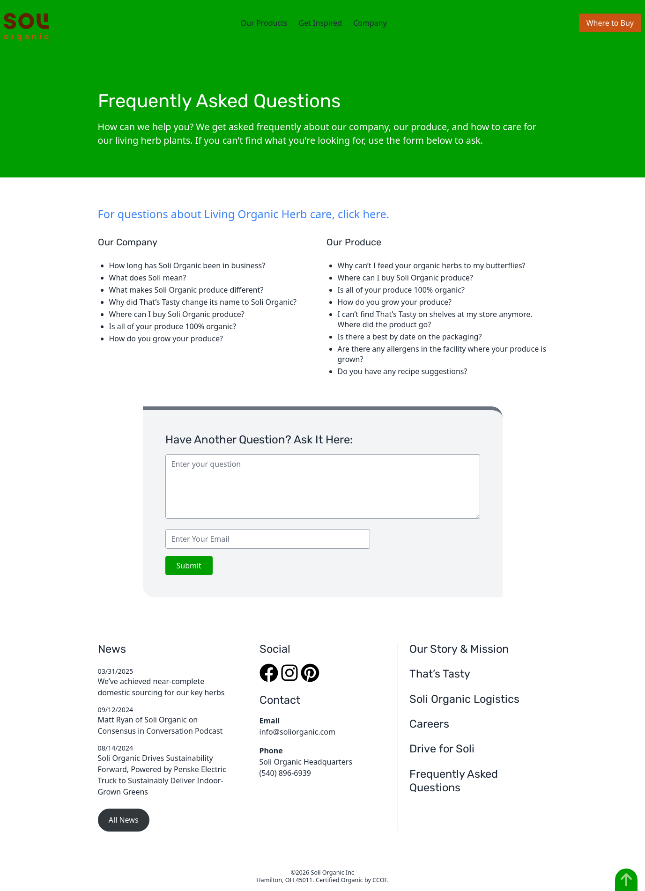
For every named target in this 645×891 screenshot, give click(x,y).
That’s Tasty (439, 673)
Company (370, 23)
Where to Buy (610, 23)
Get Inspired (320, 23)
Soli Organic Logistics (464, 699)
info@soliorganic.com (297, 732)
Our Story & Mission (459, 648)
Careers (429, 723)
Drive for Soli (441, 748)
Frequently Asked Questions (453, 780)
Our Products (264, 23)
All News (124, 820)
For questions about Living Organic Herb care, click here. (243, 213)
